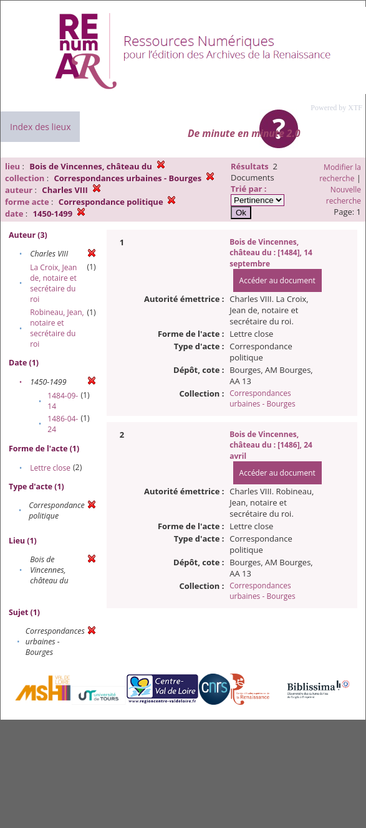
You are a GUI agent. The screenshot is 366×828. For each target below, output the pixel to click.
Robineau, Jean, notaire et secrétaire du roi (57, 328)
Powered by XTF (336, 107)
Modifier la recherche (340, 173)
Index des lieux (40, 127)
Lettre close (50, 468)
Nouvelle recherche (343, 195)
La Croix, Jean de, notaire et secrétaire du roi (53, 283)
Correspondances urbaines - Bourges (262, 398)
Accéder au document (277, 280)
